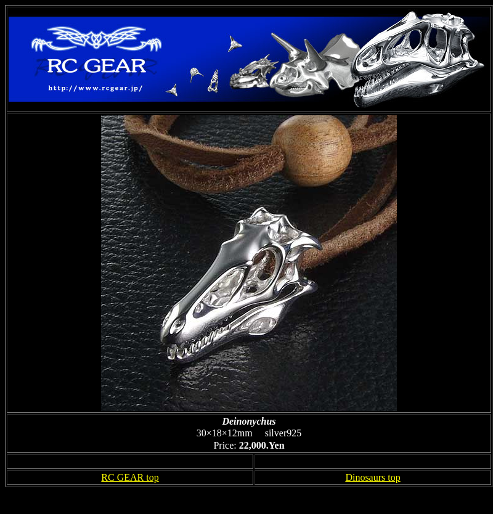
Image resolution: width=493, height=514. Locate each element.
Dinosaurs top (372, 477)
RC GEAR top (129, 477)
